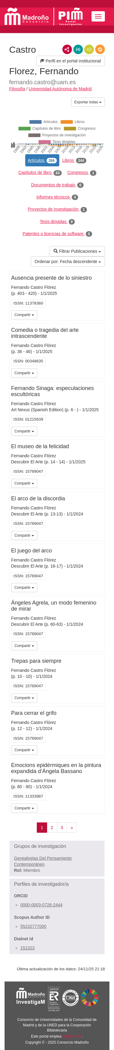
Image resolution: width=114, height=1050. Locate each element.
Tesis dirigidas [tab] (57, 222)
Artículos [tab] (42, 160)
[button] (57, 846)
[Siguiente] (72, 827)
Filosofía (17, 88)
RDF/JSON (100, 49)
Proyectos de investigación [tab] (57, 209)
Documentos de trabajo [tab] (57, 185)
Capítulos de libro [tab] (40, 172)
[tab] (57, 846)
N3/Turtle (89, 49)
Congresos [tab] (81, 172)
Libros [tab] (74, 160)
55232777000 (33, 926)
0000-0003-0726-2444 (41, 904)
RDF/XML (67, 49)
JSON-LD (78, 49)
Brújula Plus (72, 1036)
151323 (27, 947)
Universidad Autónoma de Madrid (60, 88)
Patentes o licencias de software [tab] (57, 234)
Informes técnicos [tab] (57, 197)
